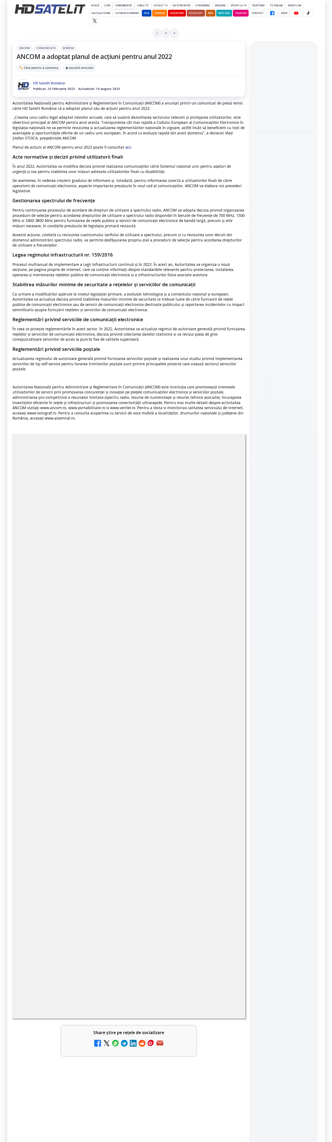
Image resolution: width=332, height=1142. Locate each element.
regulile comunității (82, 566)
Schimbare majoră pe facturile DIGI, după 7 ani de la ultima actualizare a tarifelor (57, 748)
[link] (69, 706)
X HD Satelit (283, 555)
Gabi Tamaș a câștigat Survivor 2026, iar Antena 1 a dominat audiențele (280, 87)
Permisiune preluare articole (284, 675)
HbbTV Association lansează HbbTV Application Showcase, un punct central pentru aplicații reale (282, 183)
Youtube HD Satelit (283, 531)
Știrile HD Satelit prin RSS (283, 582)
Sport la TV (238, 5)
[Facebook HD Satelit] (272, 13)
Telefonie (258, 5)
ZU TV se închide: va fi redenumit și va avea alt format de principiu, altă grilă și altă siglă (174, 882)
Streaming (202, 5)
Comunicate (123, 5)
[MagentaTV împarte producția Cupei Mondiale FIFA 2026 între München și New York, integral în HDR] (283, 150)
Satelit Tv (160, 5)
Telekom (240, 13)
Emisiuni (220, 5)
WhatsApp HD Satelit (283, 519)
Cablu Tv (142, 5)
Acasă (95, 5)
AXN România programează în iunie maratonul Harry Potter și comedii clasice (178, 794)
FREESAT (276, 624)
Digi (260, 624)
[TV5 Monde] (227, 845)
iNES (210, 13)
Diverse (68, 48)
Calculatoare (100, 13)
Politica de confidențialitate (283, 703)
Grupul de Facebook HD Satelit (283, 505)
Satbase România (127, 13)
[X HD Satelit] (94, 20)
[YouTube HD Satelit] (296, 13)
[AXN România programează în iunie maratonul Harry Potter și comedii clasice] (227, 801)
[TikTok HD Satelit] (308, 13)
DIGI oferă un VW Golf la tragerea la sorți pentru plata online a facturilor (56, 879)
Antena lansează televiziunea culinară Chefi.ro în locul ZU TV (171, 745)
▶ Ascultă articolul (79, 68)
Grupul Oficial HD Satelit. (97, 572)
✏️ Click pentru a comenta (38, 68)
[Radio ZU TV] (109, 801)
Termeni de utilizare (283, 689)
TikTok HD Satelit (284, 543)
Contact (258, 13)
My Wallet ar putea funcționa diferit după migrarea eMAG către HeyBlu (54, 698)
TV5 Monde (159, 833)
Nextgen (224, 13)
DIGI (146, 13)
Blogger (200, 928)
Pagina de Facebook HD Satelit (283, 488)
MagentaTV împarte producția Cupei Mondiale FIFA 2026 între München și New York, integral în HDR (283, 118)
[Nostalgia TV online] (227, 702)
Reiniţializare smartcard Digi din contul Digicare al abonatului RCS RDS (73, 836)
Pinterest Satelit (283, 567)
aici (128, 147)
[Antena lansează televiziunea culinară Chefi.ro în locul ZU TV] (227, 751)
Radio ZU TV (42, 789)
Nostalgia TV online (169, 690)
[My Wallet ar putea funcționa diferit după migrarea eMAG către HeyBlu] (109, 702)
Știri (107, 5)
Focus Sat (196, 13)
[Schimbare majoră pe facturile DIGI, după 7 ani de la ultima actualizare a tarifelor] (109, 751)
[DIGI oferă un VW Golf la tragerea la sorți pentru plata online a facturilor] (109, 885)
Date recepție (182, 5)
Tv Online (276, 5)
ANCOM (24, 48)
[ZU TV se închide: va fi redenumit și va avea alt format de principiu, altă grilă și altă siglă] (227, 885)
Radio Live (294, 5)
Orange (159, 13)
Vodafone (177, 13)
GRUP (284, 13)
